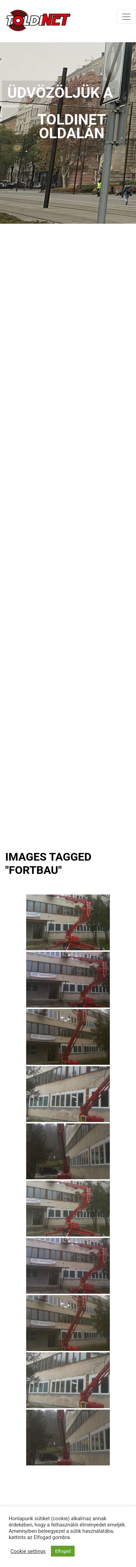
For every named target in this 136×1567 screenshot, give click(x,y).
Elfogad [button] (62, 1551)
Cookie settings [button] (28, 1551)
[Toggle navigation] (126, 17)
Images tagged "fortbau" (48, 863)
